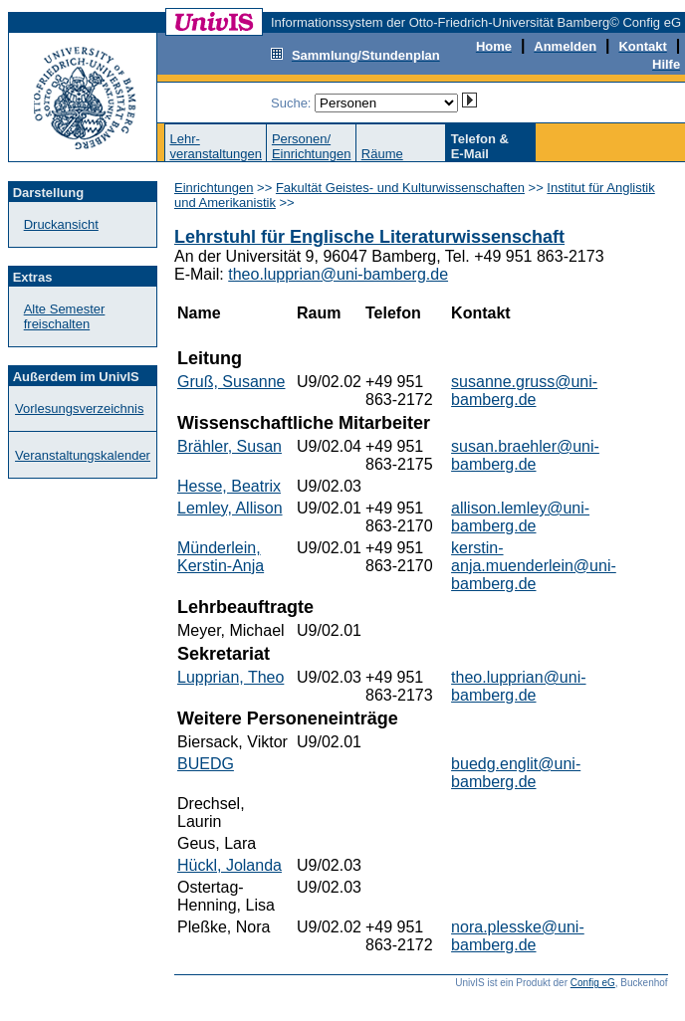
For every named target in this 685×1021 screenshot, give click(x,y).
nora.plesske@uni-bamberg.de (517, 936)
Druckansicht (61, 224)
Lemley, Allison (230, 508)
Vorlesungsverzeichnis (79, 408)
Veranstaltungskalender (82, 455)
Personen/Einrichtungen (311, 146)
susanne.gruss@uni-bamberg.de (524, 390)
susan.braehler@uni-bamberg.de (525, 455)
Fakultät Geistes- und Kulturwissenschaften (400, 187)
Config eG (593, 982)
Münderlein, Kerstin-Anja (220, 556)
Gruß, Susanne (231, 381)
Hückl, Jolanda (229, 865)
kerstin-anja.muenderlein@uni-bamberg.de (533, 565)
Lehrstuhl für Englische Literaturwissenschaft (369, 237)
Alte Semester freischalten (65, 316)
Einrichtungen (214, 187)
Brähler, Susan (229, 446)
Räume (382, 153)
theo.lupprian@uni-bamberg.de (338, 274)
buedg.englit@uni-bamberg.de (515, 772)
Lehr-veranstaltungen (215, 146)
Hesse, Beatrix (229, 486)
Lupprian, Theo (230, 677)
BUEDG (205, 763)
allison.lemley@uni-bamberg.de (520, 517)
